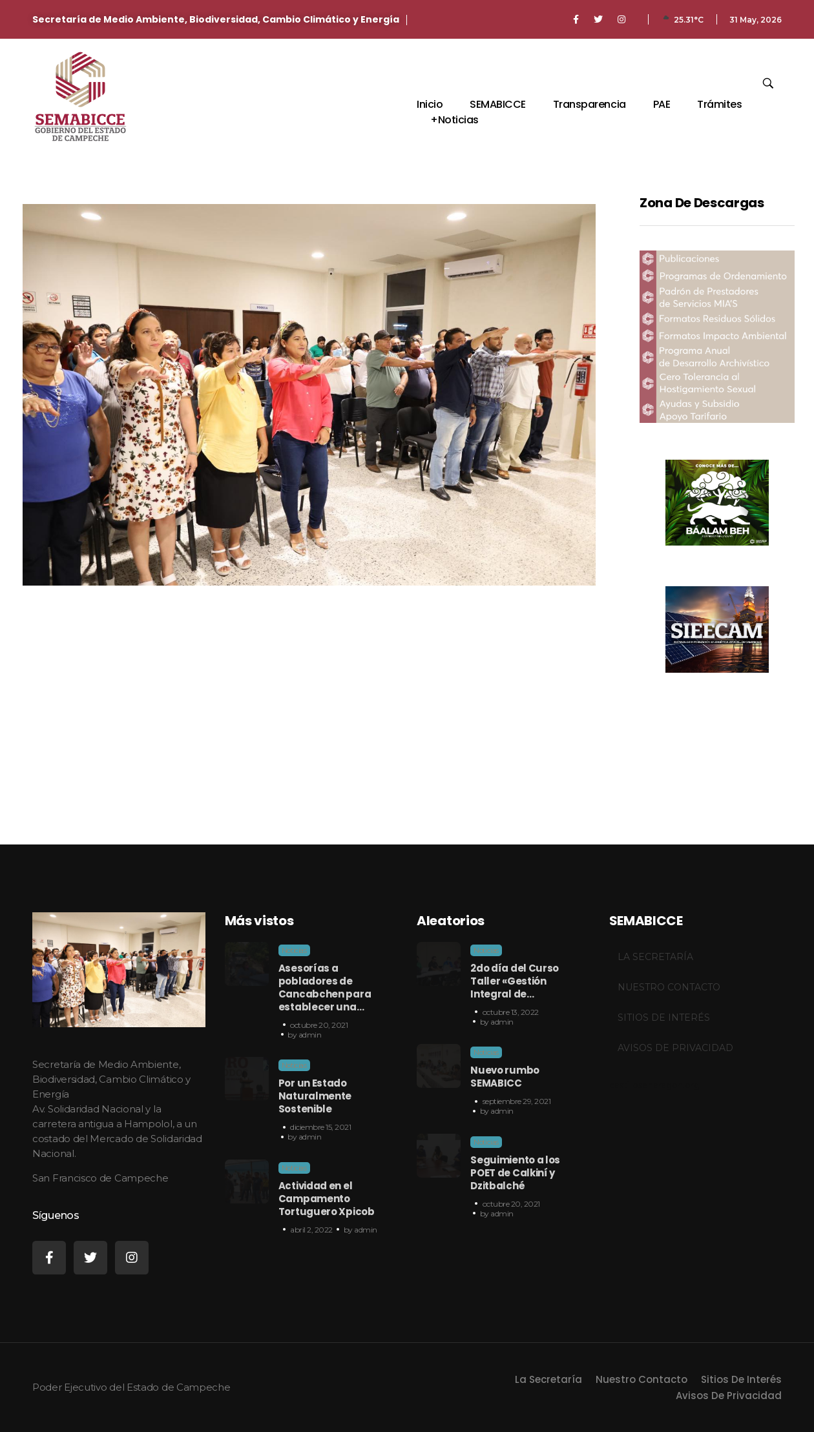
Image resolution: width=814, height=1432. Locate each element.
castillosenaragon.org (654, 1084)
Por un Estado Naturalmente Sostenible (314, 1096)
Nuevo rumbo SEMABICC (504, 1076)
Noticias (294, 950)
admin (310, 1034)
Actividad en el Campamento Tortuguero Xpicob (326, 1198)
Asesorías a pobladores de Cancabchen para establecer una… (324, 987)
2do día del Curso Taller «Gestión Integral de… (514, 981)
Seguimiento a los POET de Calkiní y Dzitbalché (515, 1172)
